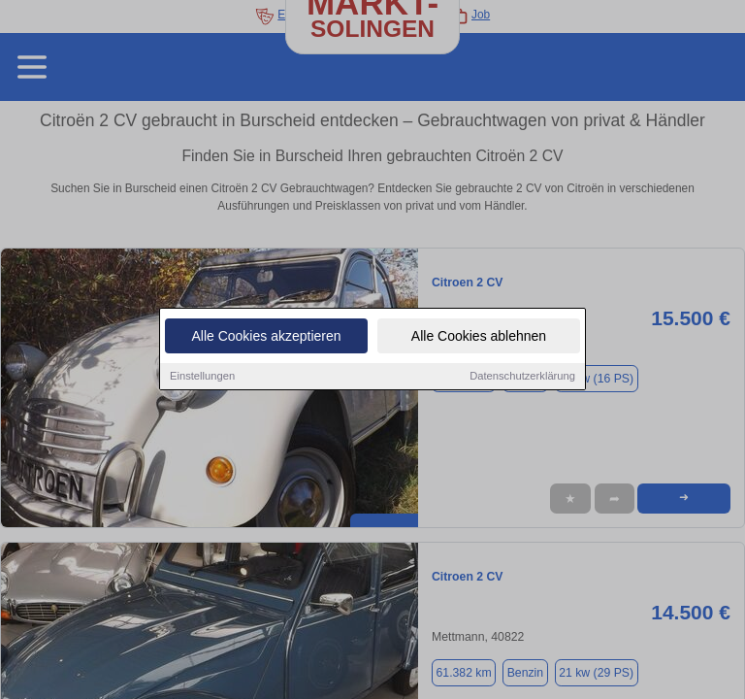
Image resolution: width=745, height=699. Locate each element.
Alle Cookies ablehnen (478, 338)
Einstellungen (202, 377)
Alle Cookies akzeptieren (265, 338)
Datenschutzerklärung (522, 377)
